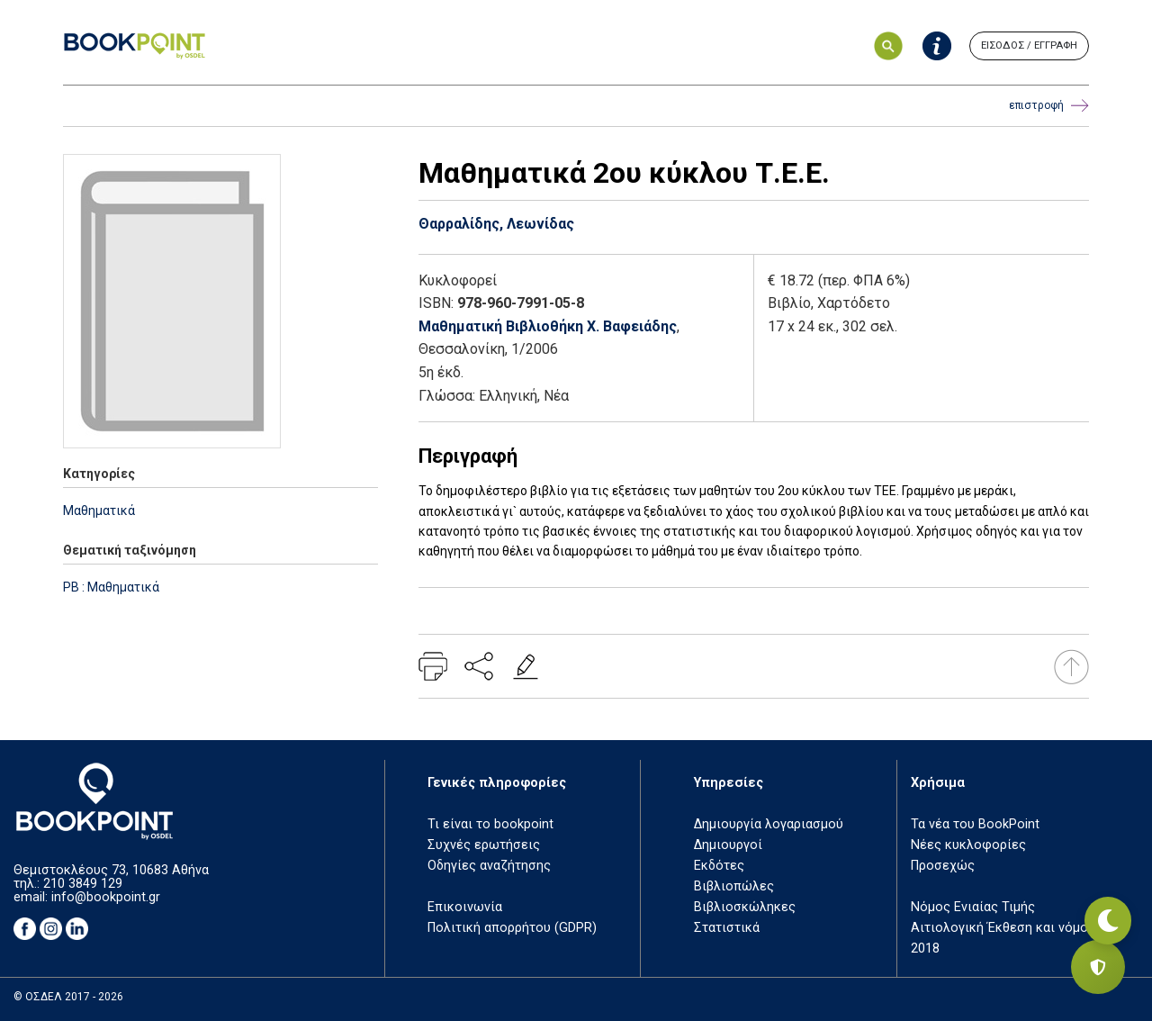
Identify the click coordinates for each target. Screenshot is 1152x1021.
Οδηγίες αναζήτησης (489, 865)
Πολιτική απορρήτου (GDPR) (512, 927)
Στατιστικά (727, 927)
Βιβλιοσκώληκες (745, 907)
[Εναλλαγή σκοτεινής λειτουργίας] (1098, 904)
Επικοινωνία (465, 907)
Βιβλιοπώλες (734, 886)
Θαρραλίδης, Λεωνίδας (496, 223)
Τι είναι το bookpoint (491, 824)
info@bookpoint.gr (105, 897)
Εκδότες (719, 865)
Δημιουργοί (728, 845)
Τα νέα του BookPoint (975, 824)
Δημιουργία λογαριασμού (768, 824)
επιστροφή (1049, 106)
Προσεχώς (943, 865)
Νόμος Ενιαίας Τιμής (973, 907)
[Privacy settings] (1098, 967)
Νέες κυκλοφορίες (968, 845)
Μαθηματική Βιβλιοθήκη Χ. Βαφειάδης (547, 326)
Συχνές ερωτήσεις (484, 845)
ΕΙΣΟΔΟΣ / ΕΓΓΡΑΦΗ (1029, 45)
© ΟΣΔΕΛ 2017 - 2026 (68, 996)
